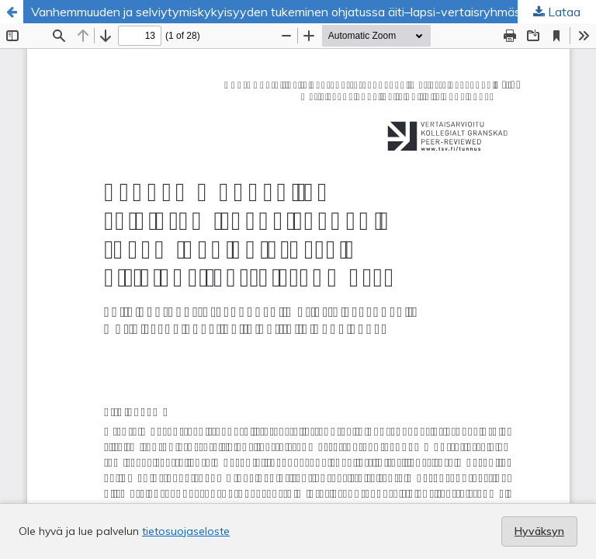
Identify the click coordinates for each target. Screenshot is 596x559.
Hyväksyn (539, 531)
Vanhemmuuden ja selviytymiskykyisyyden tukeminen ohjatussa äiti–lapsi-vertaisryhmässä (282, 11)
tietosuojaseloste (186, 531)
